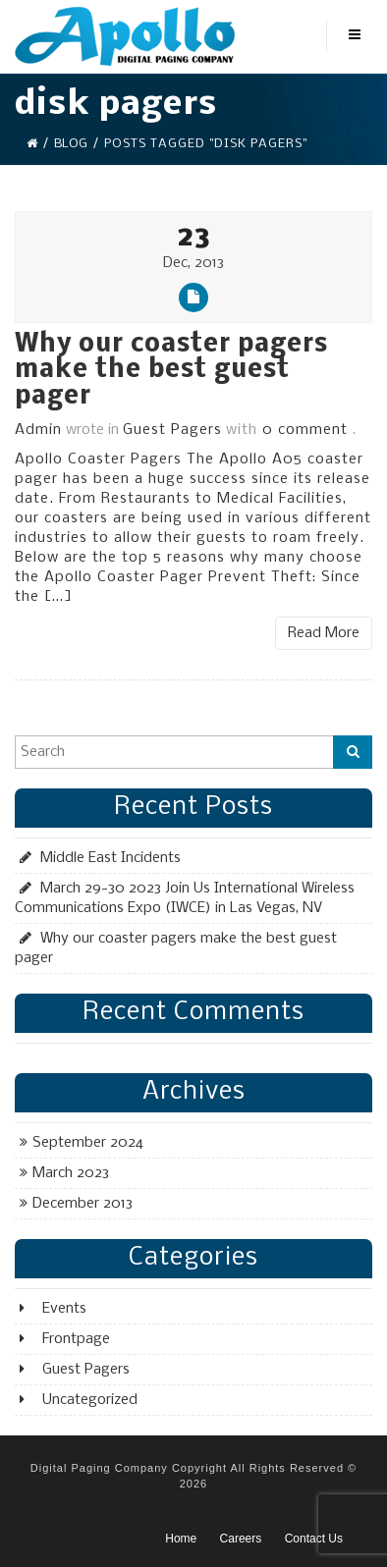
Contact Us (314, 1538)
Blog (70, 143)
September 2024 (87, 1143)
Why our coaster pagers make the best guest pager (171, 371)
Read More (323, 633)
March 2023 (70, 1173)
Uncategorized (90, 1400)
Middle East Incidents (110, 858)
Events (64, 1309)
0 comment (305, 430)
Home (180, 1538)
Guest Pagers (172, 430)
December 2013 (82, 1204)
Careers (241, 1538)
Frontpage (76, 1339)
